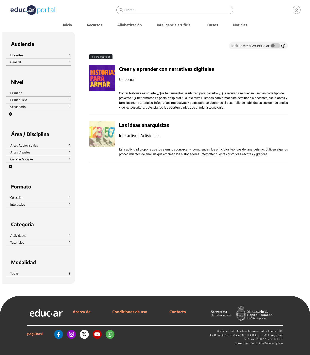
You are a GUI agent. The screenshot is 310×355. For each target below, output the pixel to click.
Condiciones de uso (129, 311)
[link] (297, 10)
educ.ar (224, 331)
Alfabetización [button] (129, 25)
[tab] (97, 45)
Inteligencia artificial (174, 25)
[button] (10, 114)
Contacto (177, 311)
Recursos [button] (94, 25)
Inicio (67, 25)
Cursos (212, 25)
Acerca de (82, 311)
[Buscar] (178, 10)
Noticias (240, 25)
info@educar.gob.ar (271, 343)
